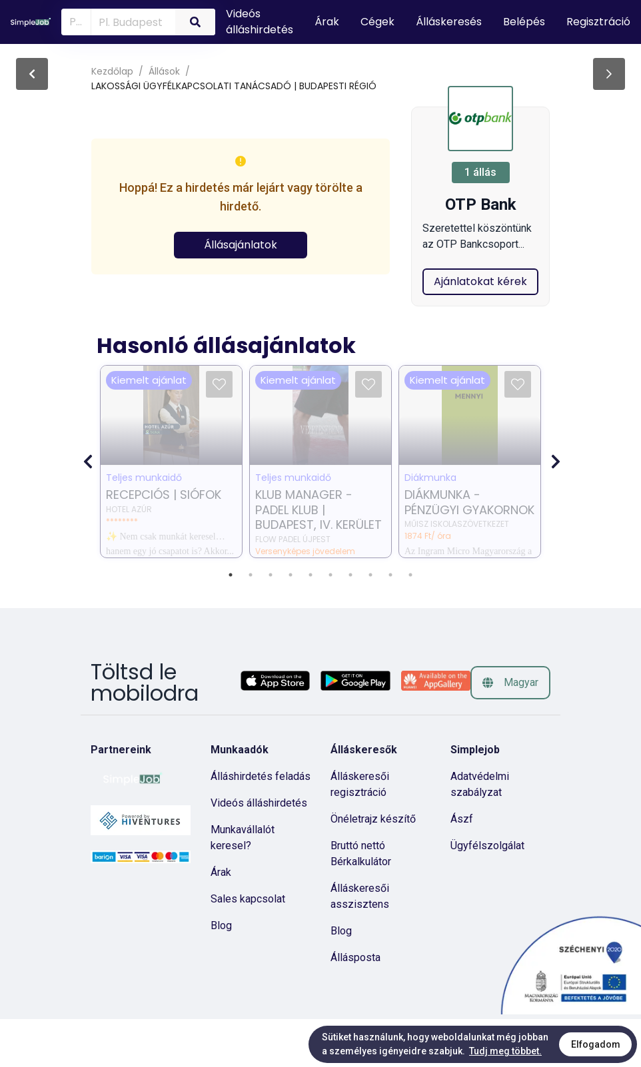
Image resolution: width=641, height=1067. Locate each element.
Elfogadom (595, 1044)
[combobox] (131, 21)
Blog (221, 973)
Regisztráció (598, 21)
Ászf (461, 867)
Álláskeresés (449, 21)
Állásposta (355, 1005)
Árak (327, 21)
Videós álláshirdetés (259, 21)
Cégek (377, 21)
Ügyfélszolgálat (487, 893)
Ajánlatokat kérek (480, 329)
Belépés (524, 21)
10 (410, 622)
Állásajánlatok (240, 244)
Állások (164, 71)
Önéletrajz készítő (373, 867)
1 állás (480, 172)
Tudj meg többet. (505, 1051)
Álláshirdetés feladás (261, 824)
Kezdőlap (112, 71)
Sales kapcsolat (248, 946)
